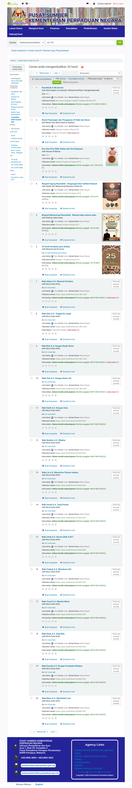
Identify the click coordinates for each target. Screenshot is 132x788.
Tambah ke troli (67, 113)
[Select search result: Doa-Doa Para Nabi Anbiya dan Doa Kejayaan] (31, 148)
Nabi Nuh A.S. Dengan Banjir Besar (58, 346)
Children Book (16, 138)
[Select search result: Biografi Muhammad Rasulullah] (31, 215)
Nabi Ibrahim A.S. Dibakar (53, 440)
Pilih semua (61, 79)
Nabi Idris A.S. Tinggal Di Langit (56, 313)
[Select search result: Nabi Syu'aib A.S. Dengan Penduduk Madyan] (31, 666)
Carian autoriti (34, 50)
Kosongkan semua (76, 79)
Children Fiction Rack (16, 146)
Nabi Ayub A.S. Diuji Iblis (53, 634)
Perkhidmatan (90, 28)
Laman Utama (15, 28)
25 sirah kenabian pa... (16, 160)
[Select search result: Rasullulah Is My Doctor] (31, 87)
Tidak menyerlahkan (41, 79)
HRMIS (78, 759)
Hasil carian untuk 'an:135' (28, 60)
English (39, 784)
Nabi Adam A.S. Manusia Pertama (57, 281)
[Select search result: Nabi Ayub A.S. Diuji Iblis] (31, 633)
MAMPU (78, 765)
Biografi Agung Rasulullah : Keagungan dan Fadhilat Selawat (69, 184)
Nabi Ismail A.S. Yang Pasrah (55, 504)
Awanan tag (48, 50)
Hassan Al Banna (15, 98)
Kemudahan (71, 28)
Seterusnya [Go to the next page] (45, 73)
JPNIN (78, 753)
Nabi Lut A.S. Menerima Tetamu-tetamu (60, 472)
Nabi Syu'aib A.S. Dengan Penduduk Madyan (62, 666)
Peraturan (55, 28)
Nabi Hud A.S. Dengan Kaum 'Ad (56, 378)
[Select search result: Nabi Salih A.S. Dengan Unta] (31, 408)
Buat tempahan (49, 113)
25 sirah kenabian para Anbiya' (56, 253)
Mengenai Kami (36, 28)
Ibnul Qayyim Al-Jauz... (16, 103)
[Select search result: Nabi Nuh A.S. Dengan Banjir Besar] (31, 346)
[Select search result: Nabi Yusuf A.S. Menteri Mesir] (31, 601)
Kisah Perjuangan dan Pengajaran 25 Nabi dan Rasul (66, 120)
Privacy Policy (93, 772)
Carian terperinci (19, 50)
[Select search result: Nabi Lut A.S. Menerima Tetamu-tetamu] (31, 472)
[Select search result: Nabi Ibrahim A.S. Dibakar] (31, 440)
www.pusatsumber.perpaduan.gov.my (40, 773)
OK (119, 42)
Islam (13, 174)
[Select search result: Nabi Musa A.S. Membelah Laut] (31, 698)
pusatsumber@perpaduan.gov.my (38, 765)
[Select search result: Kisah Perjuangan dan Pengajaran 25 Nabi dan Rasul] (31, 120)
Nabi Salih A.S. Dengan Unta (55, 408)
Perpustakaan (62, 50)
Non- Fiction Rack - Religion (17, 151)
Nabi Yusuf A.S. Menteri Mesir (56, 601)
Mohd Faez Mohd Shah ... (16, 113)
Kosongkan (118, 4)
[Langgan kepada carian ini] (82, 66)
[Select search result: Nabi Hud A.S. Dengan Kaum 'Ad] (31, 378)
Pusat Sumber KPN (14, 3)
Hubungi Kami (15, 34)
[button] (23, 3)
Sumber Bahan (110, 28)
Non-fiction (15, 129)
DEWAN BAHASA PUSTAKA (88, 768)
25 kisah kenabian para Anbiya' (56, 246)
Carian (12, 42)
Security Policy (105, 772)
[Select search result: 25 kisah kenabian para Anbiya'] (31, 246)
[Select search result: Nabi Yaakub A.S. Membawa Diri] (31, 569)
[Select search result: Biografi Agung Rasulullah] (31, 183)
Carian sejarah (104, 3)
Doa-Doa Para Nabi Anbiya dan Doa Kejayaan (62, 149)
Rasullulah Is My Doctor (53, 87)
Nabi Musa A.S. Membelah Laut (56, 698)
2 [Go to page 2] (36, 73)
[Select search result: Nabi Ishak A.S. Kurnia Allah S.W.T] (31, 537)
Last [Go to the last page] (57, 73)
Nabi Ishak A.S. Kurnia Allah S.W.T (57, 537)
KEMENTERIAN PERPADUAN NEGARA (94, 750)
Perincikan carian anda (17, 68)
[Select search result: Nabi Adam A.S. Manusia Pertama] (31, 281)
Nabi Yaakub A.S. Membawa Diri (56, 569)
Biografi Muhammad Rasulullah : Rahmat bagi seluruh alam (69, 215)
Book (13, 135)
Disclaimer (82, 772)
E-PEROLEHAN (82, 762)
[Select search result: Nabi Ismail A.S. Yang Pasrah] (31, 504)
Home (13, 60)
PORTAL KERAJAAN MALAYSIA (91, 756)
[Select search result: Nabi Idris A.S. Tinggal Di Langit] (31, 313)
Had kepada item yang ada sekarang (16, 80)
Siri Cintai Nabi (17, 165)
